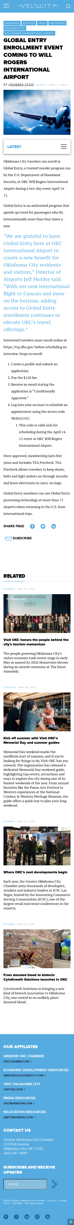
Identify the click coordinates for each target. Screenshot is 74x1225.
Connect (52, 1200)
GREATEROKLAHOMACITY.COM (23, 1075)
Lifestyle (9, 687)
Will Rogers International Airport (29, 33)
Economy (9, 589)
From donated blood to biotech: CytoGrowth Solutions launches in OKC (35, 977)
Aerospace (12, 23)
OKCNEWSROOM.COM (17, 1103)
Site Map (17, 1203)
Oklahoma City (15, 28)
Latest (14, 147)
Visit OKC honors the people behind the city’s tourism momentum (36, 642)
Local (42, 23)
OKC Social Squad (34, 1203)
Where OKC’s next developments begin (35, 872)
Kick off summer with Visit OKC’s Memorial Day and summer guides (31, 740)
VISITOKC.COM (13, 1089)
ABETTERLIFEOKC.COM (18, 1117)
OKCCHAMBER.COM (16, 1061)
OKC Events (57, 23)
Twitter (43, 527)
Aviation (29, 23)
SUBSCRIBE (17, 538)
